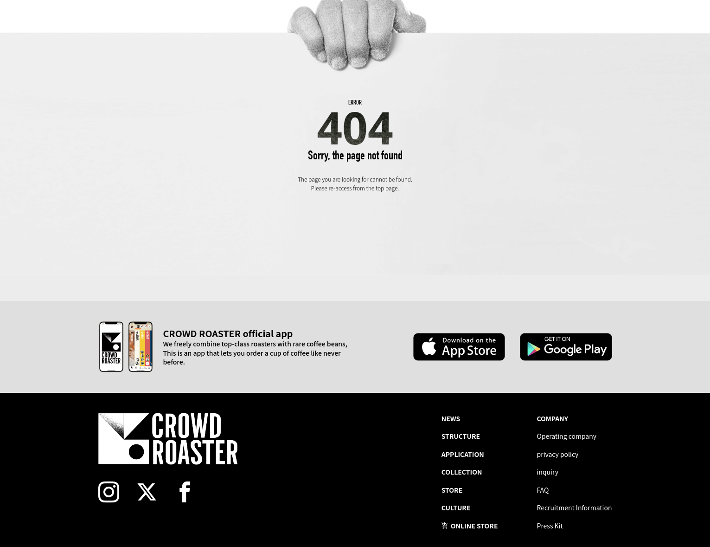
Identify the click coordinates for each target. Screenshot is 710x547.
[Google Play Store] (566, 347)
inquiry (548, 471)
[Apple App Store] (459, 347)
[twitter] (152, 492)
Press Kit (550, 525)
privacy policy (558, 454)
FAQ (543, 490)
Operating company (567, 436)
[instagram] (114, 492)
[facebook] (190, 492)
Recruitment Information (574, 507)
